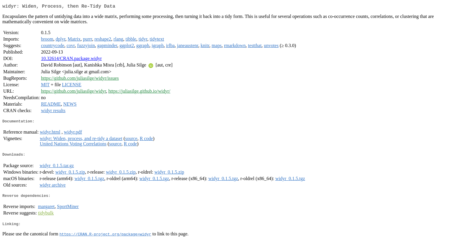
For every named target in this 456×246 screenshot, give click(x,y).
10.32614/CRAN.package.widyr (71, 59)
